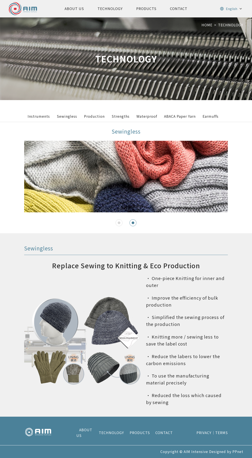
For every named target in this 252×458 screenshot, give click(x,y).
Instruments (39, 116)
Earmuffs (210, 116)
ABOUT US (74, 8)
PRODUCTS (146, 8)
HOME (207, 24)
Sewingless (67, 116)
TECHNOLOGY (110, 8)
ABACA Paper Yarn (180, 116)
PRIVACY (204, 432)
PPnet (237, 451)
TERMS (221, 432)
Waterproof (146, 116)
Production (94, 116)
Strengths (120, 116)
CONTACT (178, 8)
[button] (119, 222)
